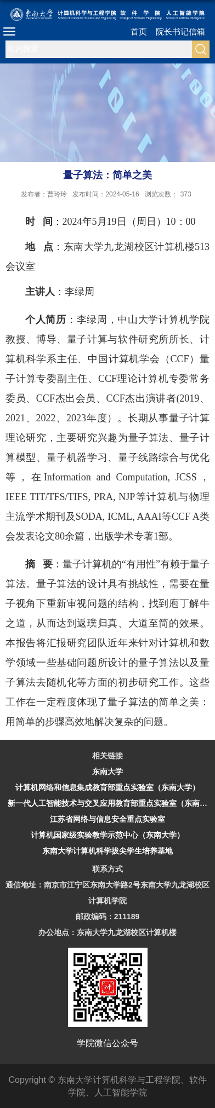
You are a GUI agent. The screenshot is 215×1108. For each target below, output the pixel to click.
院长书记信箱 (180, 31)
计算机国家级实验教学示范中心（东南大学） (107, 835)
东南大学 (107, 771)
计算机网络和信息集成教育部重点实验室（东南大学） (107, 787)
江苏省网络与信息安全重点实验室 (107, 819)
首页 (139, 31)
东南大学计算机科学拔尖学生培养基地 (107, 850)
